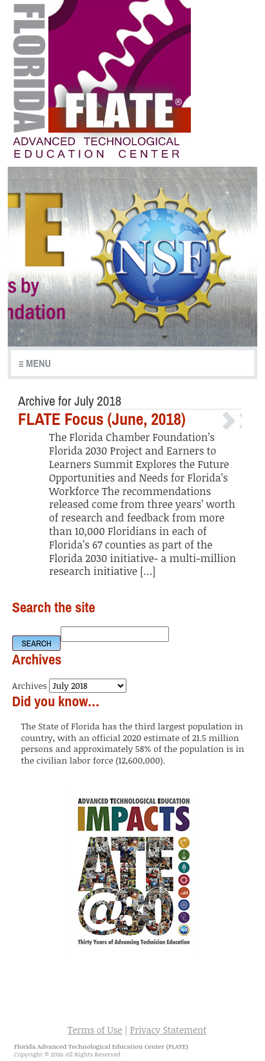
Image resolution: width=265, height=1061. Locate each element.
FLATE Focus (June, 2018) (102, 419)
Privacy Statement (168, 1030)
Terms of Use (95, 1030)
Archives (29, 685)
